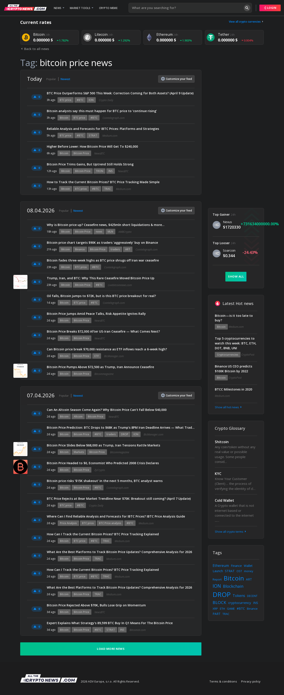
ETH (222, 609)
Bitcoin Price (81, 153)
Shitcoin (222, 441)
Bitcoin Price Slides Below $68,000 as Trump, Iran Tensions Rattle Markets (104, 445)
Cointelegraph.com (114, 118)
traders (115, 249)
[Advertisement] (236, 135)
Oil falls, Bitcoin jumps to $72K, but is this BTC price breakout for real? (101, 296)
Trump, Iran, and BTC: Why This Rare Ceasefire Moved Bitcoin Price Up (100, 278)
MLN (110, 231)
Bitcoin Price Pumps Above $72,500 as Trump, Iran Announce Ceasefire (101, 367)
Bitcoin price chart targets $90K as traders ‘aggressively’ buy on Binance (102, 242)
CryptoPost (247, 354)
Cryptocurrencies (227, 354)
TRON (99, 171)
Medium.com (109, 136)
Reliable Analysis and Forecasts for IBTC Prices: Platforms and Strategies (103, 129)
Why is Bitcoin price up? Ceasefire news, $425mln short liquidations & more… (106, 225)
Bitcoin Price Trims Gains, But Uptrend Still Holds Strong (90, 164)
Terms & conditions (223, 681)
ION (91, 100)
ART (127, 249)
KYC (218, 473)
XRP (215, 609)
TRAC (107, 189)
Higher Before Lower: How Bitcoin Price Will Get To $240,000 (92, 146)
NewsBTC (99, 153)
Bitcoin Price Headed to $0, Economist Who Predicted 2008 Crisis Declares (103, 463)
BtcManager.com (114, 356)
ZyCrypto (99, 470)
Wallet (248, 566)
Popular (51, 79)
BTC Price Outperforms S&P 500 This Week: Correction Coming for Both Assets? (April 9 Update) (120, 93)
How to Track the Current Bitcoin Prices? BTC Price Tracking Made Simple (103, 182)
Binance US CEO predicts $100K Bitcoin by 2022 (233, 368)
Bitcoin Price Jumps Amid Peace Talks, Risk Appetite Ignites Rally (96, 314)
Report (217, 579)
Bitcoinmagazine (104, 374)
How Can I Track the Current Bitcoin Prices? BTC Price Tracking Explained (103, 534)
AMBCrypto (125, 232)
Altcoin (78, 416)
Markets (79, 452)
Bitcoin (64, 118)
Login (270, 8)
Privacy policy (251, 681)
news (99, 231)
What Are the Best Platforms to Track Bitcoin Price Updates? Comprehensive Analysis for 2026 (119, 552)
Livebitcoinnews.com (120, 285)
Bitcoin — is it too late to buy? (234, 317)
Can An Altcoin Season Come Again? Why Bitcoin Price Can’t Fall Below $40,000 (106, 410)
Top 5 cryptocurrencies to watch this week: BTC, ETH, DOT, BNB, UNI (235, 343)
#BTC (80, 100)
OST (239, 571)
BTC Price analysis (110, 523)
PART (217, 614)
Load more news (111, 649)
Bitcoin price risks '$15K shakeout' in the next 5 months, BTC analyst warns (105, 481)
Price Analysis (68, 523)
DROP (124, 434)
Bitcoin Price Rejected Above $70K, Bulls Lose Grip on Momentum (96, 605)
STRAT (93, 135)
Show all (236, 276)
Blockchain (233, 586)
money (248, 571)
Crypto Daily (106, 100)
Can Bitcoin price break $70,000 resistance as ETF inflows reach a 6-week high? (107, 349)
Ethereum (221, 565)
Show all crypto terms (231, 532)
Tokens (239, 595)
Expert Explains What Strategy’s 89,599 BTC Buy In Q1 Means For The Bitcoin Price (110, 623)
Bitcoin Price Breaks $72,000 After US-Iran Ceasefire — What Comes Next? (103, 331)
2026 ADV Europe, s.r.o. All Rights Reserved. (110, 681)
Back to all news (34, 49)
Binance (80, 249)
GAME (231, 609)
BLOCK (219, 602)
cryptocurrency (239, 602)
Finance (236, 566)
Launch (218, 571)
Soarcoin (229, 250)
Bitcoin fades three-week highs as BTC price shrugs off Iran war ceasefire (103, 260)
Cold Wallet (224, 500)
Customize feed (176, 79)
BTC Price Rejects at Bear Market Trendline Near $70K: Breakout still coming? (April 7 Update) (119, 498)
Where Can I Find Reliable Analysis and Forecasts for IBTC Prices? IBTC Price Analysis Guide (116, 516)
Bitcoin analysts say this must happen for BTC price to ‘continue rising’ (102, 111)
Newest (65, 79)
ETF (96, 356)
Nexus (227, 222)
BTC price (65, 100)
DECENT (252, 596)
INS (111, 171)
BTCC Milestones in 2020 (233, 389)
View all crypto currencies (246, 21)
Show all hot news (228, 407)
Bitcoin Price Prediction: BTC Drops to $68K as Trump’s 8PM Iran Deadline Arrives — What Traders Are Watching (121, 427)
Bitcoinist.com (138, 630)
